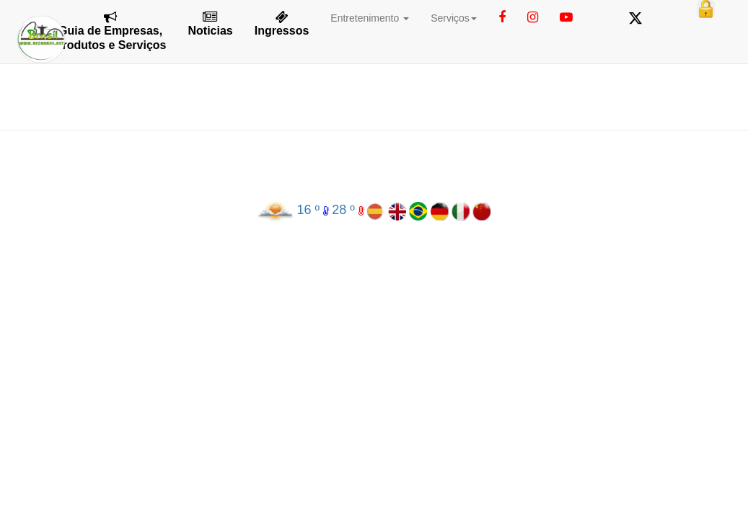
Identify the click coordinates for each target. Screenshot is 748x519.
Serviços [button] (454, 18)
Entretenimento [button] (369, 18)
